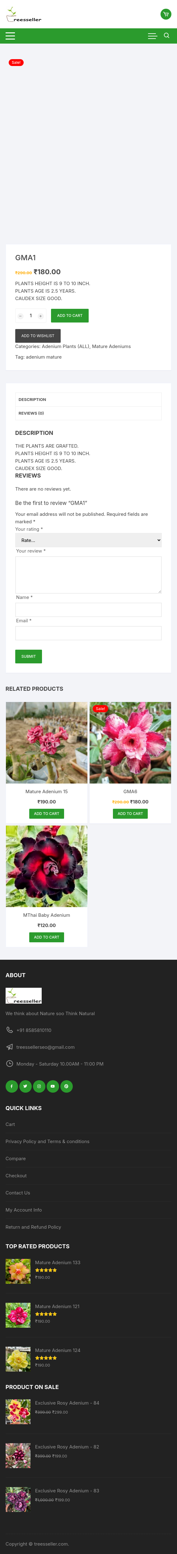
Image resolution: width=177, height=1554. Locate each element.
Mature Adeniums (111, 346)
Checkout (16, 1176)
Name (24, 597)
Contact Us (18, 1193)
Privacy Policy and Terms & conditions (48, 1141)
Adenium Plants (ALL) (66, 346)
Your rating (29, 529)
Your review (31, 551)
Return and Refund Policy (33, 1227)
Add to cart (70, 315)
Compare (16, 1158)
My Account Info (24, 1210)
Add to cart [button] (46, 813)
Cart (10, 1124)
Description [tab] (32, 399)
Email (24, 621)
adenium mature (44, 357)
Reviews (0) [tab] (31, 413)
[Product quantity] (30, 315)
